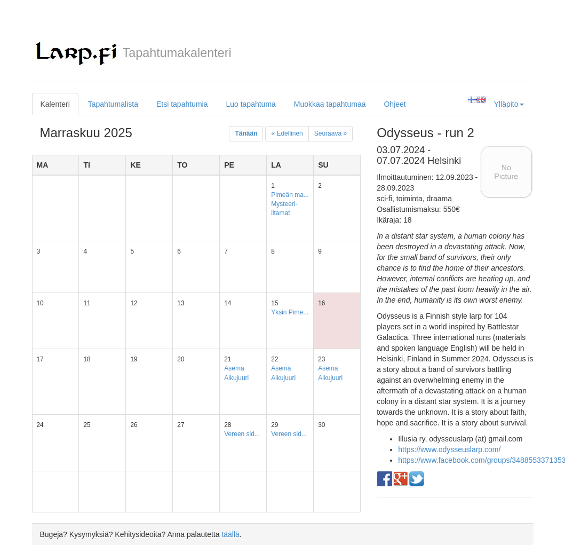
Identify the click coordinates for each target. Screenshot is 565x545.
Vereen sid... (242, 434)
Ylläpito (509, 104)
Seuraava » (330, 133)
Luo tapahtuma (250, 104)
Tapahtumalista (113, 104)
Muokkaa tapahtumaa (330, 104)
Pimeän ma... (290, 195)
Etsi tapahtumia (182, 104)
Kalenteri (55, 104)
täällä (230, 534)
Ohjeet (394, 104)
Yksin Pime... (289, 312)
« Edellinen (287, 133)
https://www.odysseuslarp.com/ (449, 449)
